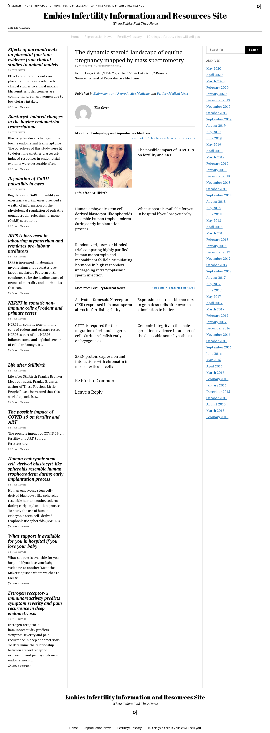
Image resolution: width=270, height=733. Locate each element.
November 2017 (218, 258)
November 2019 (218, 106)
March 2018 (215, 233)
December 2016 (218, 328)
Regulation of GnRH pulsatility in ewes (28, 181)
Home (28, 5)
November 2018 (218, 182)
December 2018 (218, 176)
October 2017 (216, 264)
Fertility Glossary (75, 5)
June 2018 (214, 214)
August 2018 (216, 201)
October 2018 (216, 188)
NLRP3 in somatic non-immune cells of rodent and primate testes (35, 308)
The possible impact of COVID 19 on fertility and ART (33, 416)
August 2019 (216, 125)
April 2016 (214, 366)
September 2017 (219, 271)
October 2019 (216, 112)
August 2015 (216, 404)
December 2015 (218, 391)
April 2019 (214, 150)
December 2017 (218, 252)
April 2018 (214, 226)
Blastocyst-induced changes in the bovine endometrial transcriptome (35, 121)
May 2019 (213, 144)
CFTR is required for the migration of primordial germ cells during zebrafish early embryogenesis (100, 333)
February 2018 (217, 239)
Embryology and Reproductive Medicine (121, 93)
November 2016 (218, 334)
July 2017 (213, 284)
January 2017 (216, 322)
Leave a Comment (19, 107)
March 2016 (215, 372)
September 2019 (219, 119)
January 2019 (216, 169)
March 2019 (215, 157)
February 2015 (217, 417)
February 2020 (217, 87)
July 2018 (213, 207)
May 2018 (213, 220)
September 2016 (219, 347)
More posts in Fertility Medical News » (173, 287)
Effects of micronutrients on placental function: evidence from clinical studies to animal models (33, 57)
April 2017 (214, 303)
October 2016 (216, 341)
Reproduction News (47, 5)
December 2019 (218, 100)
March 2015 (215, 410)
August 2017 (216, 277)
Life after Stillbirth (27, 364)
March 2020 (215, 81)
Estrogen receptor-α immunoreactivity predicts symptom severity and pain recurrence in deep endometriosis (35, 603)
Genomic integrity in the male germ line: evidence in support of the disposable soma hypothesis (166, 330)
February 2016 (217, 379)
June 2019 (214, 138)
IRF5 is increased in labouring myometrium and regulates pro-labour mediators (35, 243)
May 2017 (213, 296)
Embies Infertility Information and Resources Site (135, 15)
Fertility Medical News (173, 93)
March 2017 (215, 309)
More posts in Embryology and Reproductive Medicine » (163, 138)
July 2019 (213, 131)
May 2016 (213, 360)
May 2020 (213, 68)
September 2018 (219, 195)
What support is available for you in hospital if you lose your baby (34, 541)
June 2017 (214, 290)
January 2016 (216, 385)
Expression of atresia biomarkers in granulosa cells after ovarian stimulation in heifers (166, 304)
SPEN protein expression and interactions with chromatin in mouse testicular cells (101, 361)
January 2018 (216, 245)
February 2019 (217, 163)
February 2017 (217, 315)
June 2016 (214, 353)
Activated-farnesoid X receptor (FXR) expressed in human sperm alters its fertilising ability (103, 304)
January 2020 (216, 93)
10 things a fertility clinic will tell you (117, 5)
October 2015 (216, 398)
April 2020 (214, 74)
